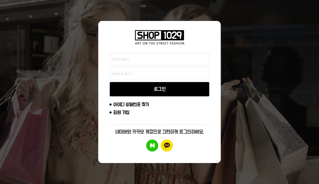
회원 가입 (121, 112)
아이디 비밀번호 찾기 (131, 104)
